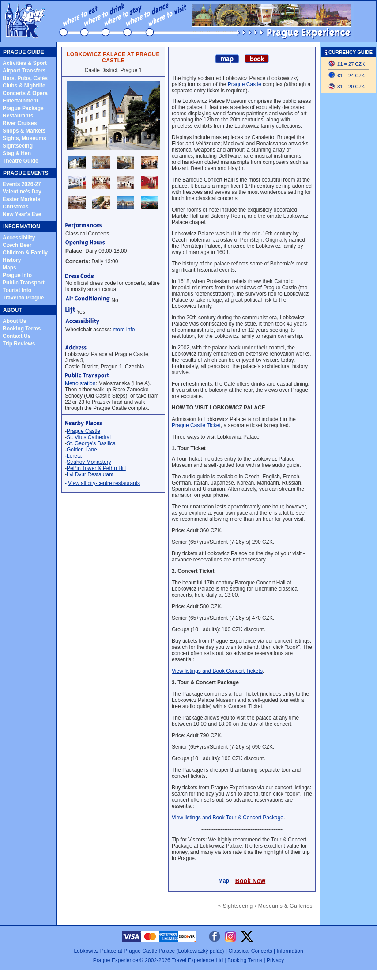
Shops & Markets (24, 131)
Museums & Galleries (285, 906)
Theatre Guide (20, 161)
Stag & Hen (17, 153)
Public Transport (24, 283)
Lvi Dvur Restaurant (90, 474)
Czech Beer (17, 245)
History (12, 260)
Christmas (16, 207)
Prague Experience (115, 960)
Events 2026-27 (22, 184)
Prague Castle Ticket (196, 425)
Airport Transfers (24, 71)
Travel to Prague (23, 298)
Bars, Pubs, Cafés (25, 78)
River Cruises (20, 123)
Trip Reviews (19, 344)
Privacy (275, 960)
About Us (14, 321)
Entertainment (20, 101)
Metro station (80, 383)
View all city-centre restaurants (104, 483)
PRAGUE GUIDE (23, 52)
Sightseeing (18, 146)
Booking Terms (22, 329)
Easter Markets (21, 199)
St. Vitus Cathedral (89, 437)
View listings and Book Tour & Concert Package (227, 818)
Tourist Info (17, 290)
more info (124, 329)
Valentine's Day (22, 192)
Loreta (74, 456)
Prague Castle (83, 431)
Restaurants (18, 116)
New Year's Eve (22, 214)
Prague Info (17, 275)
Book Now (250, 880)
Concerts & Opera (25, 93)
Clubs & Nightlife (24, 86)
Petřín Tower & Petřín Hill (96, 468)
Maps (9, 268)
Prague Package (23, 108)
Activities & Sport (25, 63)
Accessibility (19, 238)
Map (224, 881)
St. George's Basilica (91, 443)
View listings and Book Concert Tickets (217, 671)
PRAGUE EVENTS (26, 173)
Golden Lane (82, 450)
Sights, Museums (24, 138)
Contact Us (16, 336)
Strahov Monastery (89, 462)
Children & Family (25, 253)
